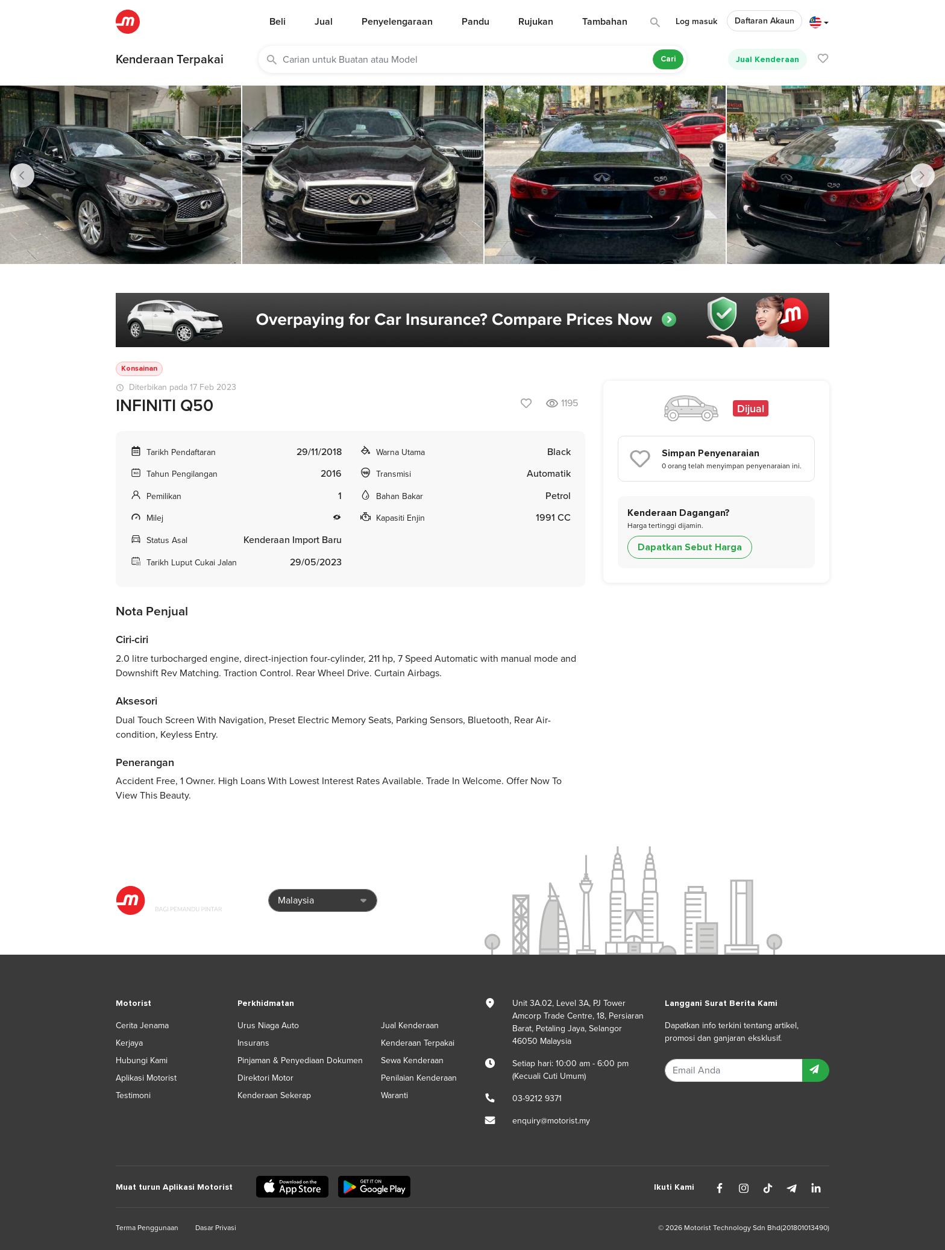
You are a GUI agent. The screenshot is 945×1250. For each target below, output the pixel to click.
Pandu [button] (475, 22)
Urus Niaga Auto (268, 1025)
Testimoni (133, 1095)
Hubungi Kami (142, 1060)
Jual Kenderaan (767, 59)
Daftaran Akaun (764, 21)
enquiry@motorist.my (551, 1121)
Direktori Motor (265, 1078)
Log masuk (696, 21)
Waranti (394, 1095)
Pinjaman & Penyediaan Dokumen (300, 1060)
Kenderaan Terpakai (170, 59)
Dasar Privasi (215, 1227)
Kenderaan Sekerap (274, 1095)
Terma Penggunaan (147, 1227)
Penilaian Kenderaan (419, 1078)
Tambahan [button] (604, 22)
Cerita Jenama (142, 1025)
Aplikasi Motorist (146, 1078)
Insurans (253, 1043)
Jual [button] (324, 22)
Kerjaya (129, 1043)
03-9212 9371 (537, 1098)
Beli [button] (277, 22)
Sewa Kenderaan (412, 1060)
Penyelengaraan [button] (397, 22)
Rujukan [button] (535, 22)
